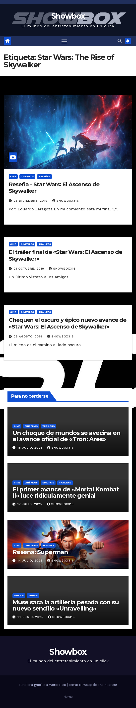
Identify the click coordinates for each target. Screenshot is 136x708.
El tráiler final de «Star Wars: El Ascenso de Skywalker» (65, 255)
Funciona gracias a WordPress (43, 685)
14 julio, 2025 (30, 560)
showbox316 (65, 200)
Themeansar (107, 685)
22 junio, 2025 (31, 617)
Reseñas (44, 176)
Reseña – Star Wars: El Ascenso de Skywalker (54, 187)
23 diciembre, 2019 (31, 200)
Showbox (68, 16)
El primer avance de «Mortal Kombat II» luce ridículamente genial (65, 492)
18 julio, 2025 (30, 447)
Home (67, 697)
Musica (19, 595)
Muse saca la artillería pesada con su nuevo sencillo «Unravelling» (65, 605)
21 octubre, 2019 (29, 268)
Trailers (45, 244)
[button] (120, 41)
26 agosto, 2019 (29, 336)
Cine (13, 176)
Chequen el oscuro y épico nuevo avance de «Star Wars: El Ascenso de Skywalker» (67, 323)
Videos (33, 595)
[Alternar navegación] (64, 41)
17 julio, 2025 (30, 504)
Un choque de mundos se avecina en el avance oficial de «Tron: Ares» (66, 436)
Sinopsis (48, 482)
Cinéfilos (27, 176)
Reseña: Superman (40, 552)
